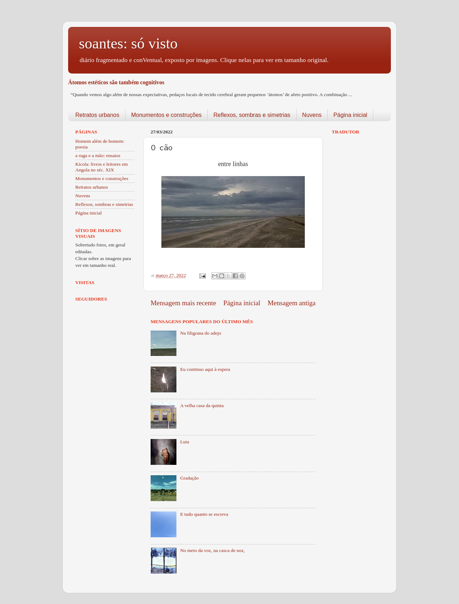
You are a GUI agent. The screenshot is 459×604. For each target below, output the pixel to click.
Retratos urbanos (97, 115)
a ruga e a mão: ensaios (97, 155)
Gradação (189, 478)
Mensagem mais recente (183, 303)
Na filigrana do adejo (200, 333)
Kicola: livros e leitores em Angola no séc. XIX (101, 167)
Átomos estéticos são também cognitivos (116, 82)
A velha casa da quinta (201, 405)
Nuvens (312, 115)
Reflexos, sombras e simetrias (251, 115)
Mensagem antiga (292, 303)
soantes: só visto (128, 43)
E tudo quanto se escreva (204, 514)
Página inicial (350, 115)
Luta (184, 441)
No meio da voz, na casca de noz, (212, 550)
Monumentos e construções (166, 115)
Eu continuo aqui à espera (205, 369)
